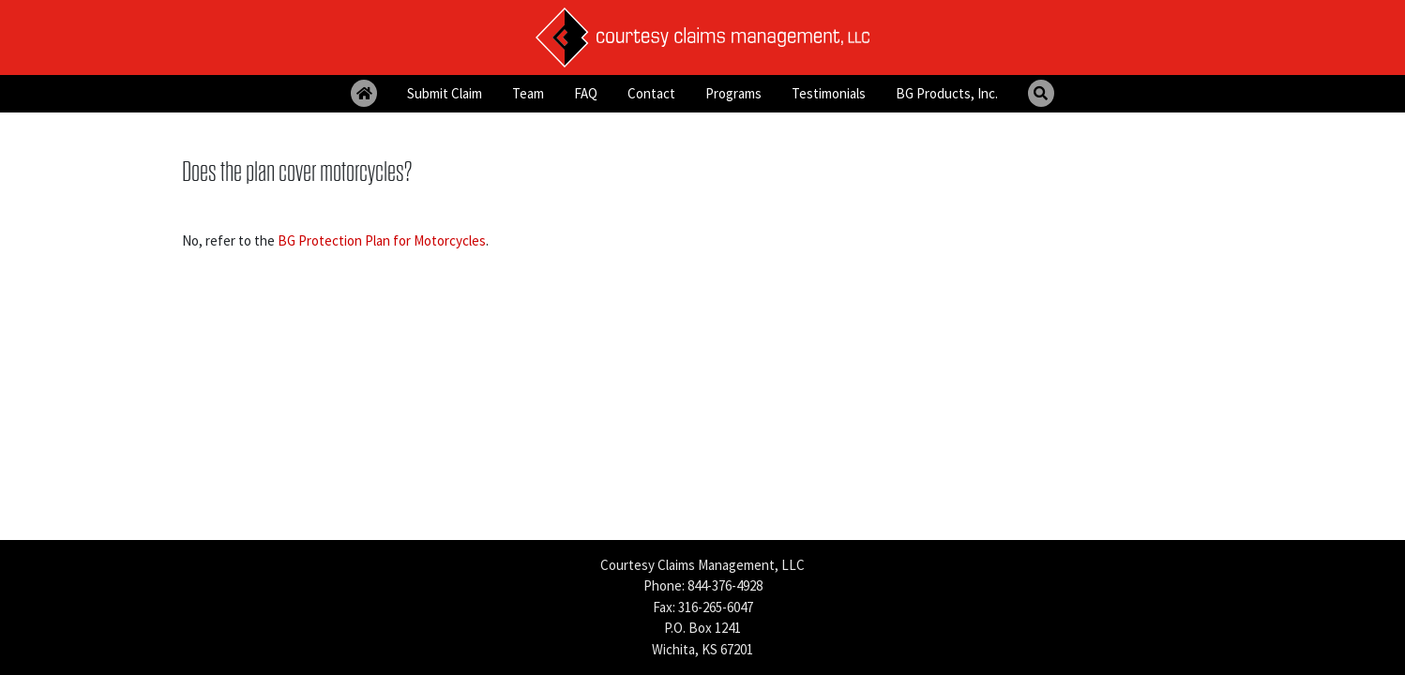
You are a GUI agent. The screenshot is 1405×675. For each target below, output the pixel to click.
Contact (651, 93)
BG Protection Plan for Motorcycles (382, 240)
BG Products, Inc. (947, 93)
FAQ (585, 93)
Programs (733, 93)
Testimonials (829, 93)
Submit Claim (444, 93)
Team (528, 93)
